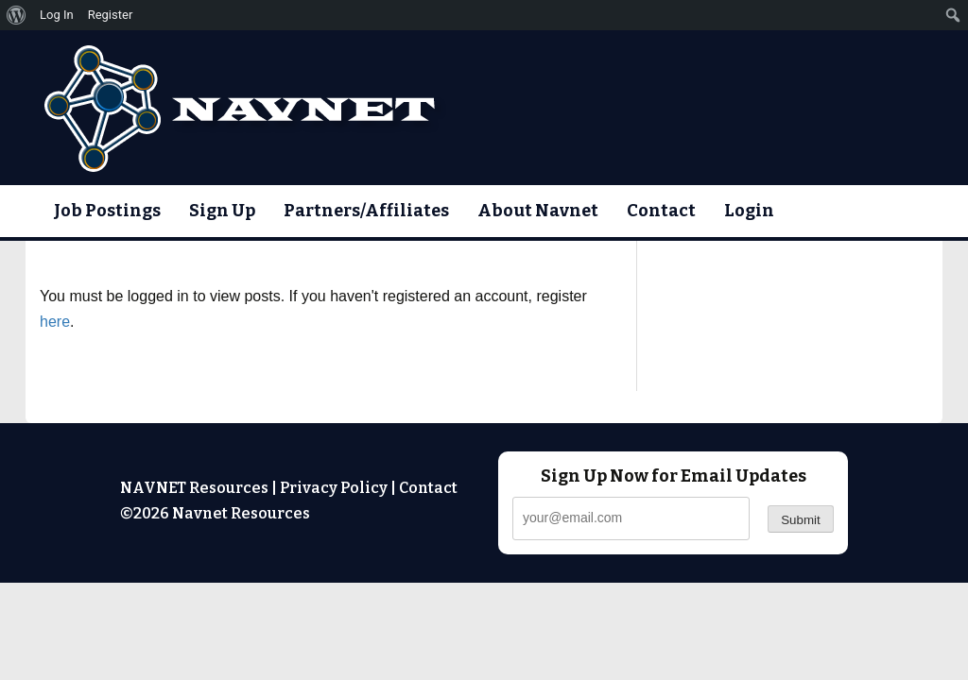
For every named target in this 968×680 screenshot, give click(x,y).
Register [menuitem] (110, 15)
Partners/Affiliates (366, 210)
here (55, 322)
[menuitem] (16, 15)
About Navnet (537, 210)
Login (749, 210)
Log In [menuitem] (57, 15)
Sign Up (222, 210)
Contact (661, 210)
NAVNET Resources (194, 488)
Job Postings (107, 210)
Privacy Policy (334, 488)
